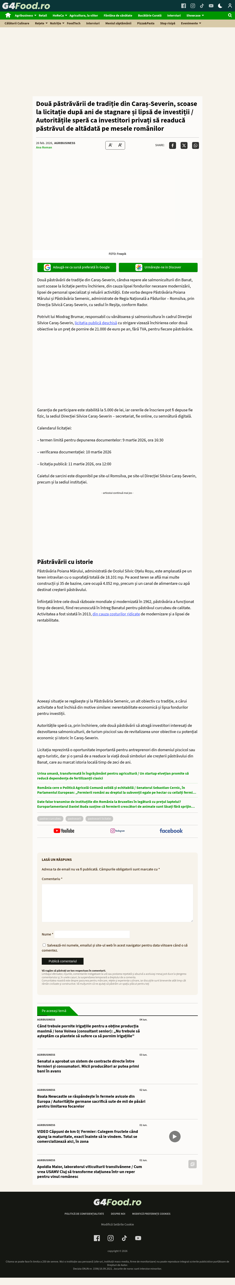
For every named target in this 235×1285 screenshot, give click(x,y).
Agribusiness (24, 15)
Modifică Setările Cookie (117, 1232)
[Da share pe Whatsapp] (195, 145)
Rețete (39, 23)
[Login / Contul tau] (230, 6)
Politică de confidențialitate (84, 1221)
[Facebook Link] (183, 5)
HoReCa (58, 15)
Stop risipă (167, 23)
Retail (43, 15)
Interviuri (174, 15)
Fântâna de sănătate (118, 15)
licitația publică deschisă (96, 323)
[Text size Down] (110, 145)
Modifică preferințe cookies (151, 1221)
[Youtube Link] (211, 5)
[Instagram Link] (192, 5)
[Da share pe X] (184, 145)
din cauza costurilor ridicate (116, 614)
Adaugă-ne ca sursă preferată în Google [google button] (77, 267)
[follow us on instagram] (117, 831)
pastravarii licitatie (99, 819)
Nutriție (55, 23)
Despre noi (118, 1221)
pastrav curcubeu (50, 819)
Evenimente (189, 23)
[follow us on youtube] (64, 831)
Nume (47, 941)
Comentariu (52, 878)
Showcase (194, 15)
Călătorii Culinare (17, 23)
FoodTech (73, 23)
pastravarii (74, 819)
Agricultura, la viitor (84, 15)
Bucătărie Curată (150, 15)
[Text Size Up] (120, 145)
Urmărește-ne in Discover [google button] (158, 267)
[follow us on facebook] (171, 831)
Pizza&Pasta (145, 23)
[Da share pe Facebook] (172, 145)
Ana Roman (44, 147)
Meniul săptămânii (118, 23)
